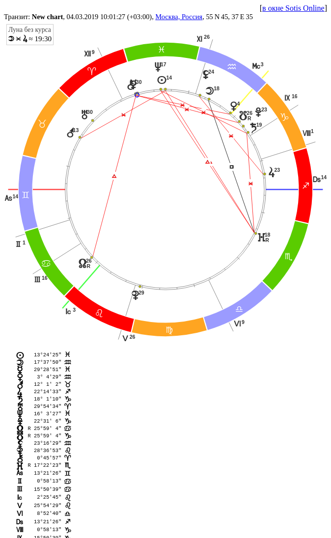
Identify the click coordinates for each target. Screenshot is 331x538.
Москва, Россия (178, 17)
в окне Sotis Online (293, 8)
